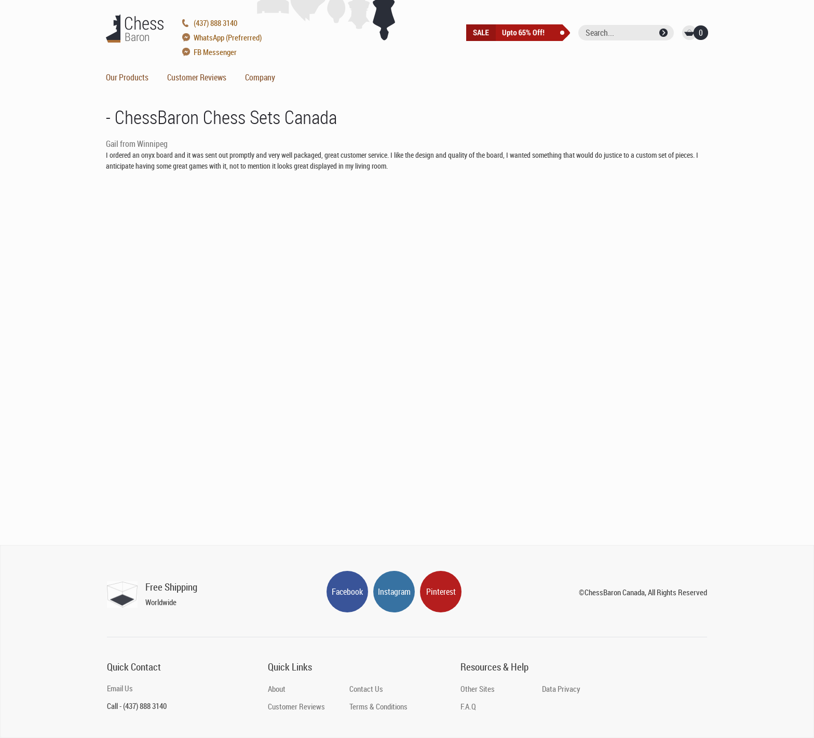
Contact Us (366, 689)
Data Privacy (561, 689)
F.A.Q (468, 706)
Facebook (347, 591)
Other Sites (477, 689)
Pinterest (441, 591)
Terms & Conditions (378, 706)
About (277, 689)
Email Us (120, 688)
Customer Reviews (196, 77)
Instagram (394, 591)
